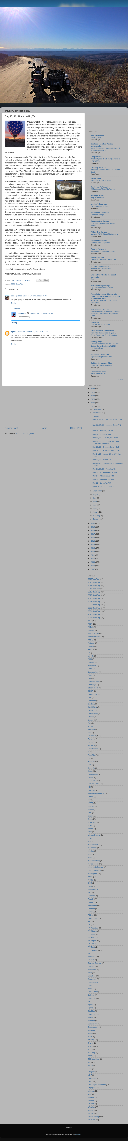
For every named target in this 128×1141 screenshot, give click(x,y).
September (97, 491)
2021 (93, 406)
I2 (88, 800)
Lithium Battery (94, 835)
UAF (90, 1069)
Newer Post (11, 428)
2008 (93, 566)
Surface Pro (92, 1024)
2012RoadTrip (93, 579)
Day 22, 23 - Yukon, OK (102, 460)
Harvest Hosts (93, 784)
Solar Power (93, 992)
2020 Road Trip (94, 598)
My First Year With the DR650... (103, 288)
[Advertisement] (43, 406)
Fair (89, 733)
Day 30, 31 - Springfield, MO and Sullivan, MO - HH (106, 442)
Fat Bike (91, 745)
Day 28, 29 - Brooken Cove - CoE (106, 447)
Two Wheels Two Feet (100, 309)
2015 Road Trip (94, 582)
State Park (92, 1014)
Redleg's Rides (97, 195)
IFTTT (90, 803)
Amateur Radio (94, 637)
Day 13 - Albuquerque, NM (103, 479)
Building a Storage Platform (101, 365)
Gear (90, 771)
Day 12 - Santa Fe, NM (102, 483)
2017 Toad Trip (94, 589)
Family (90, 739)
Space (90, 1005)
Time (93, 279)
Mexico (91, 851)
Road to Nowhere (98, 249)
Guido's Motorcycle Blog (101, 363)
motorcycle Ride (94, 870)
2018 (93, 531)
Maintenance (93, 845)
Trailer (90, 1043)
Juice (90, 826)
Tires (90, 1033)
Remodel (91, 896)
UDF (90, 1075)
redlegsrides (16, 296)
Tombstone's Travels (100, 187)
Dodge (90, 720)
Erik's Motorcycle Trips (100, 286)
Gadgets (91, 768)
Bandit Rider (96, 178)
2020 (93, 523)
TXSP (90, 1065)
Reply (13, 303)
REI (89, 893)
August (96, 494)
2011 (93, 555)
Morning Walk (96, 137)
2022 (93, 403)
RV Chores (92, 931)
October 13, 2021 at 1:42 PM (37, 332)
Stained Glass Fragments (100, 243)
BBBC (90, 649)
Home (44, 428)
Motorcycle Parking (95, 867)
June (95, 501)
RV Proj (91, 937)
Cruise (90, 710)
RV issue (91, 934)
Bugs (90, 675)
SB (89, 953)
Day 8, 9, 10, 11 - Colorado (103, 486)
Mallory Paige (96, 342)
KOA (90, 832)
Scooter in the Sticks (100, 266)
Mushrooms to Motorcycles (102, 331)
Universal (91, 1078)
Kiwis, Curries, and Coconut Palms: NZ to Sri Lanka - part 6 (105, 149)
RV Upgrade (93, 950)
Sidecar (91, 966)
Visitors (91, 1091)
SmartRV (91, 976)
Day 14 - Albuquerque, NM (103, 476)
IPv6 (90, 813)
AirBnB (91, 627)
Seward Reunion (94, 963)
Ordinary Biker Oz (98, 168)
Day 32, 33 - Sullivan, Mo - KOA (105, 438)
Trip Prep (91, 1053)
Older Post (76, 428)
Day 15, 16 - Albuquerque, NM (105, 472)
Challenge (92, 685)
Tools (90, 1037)
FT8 (89, 765)
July (95, 498)
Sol (89, 985)
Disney (90, 717)
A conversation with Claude (101, 180)
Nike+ (90, 877)
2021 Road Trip (17, 284)
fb (88, 752)
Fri (89, 758)
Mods (90, 857)
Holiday (91, 790)
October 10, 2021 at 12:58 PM (35, 296)
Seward (91, 960)
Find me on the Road (100, 213)
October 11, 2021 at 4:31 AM (41, 313)
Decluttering (93, 714)
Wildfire (91, 1110)
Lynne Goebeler (18, 332)
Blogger (91, 662)
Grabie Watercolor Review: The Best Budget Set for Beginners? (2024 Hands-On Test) (104, 346)
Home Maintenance (96, 793)
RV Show (91, 944)
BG (89, 653)
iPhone (91, 809)
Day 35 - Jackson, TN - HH (103, 431)
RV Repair (92, 941)
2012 (93, 552)
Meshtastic (92, 848)
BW (89, 678)
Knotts (90, 829)
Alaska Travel (93, 633)
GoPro (90, 778)
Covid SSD (92, 707)
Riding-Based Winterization (101, 268)
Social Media (93, 982)
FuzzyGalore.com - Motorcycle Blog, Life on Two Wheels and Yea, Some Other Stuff (105, 296)
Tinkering (91, 1030)
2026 (93, 389)
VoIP (90, 1094)
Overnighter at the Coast (100, 206)
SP (89, 1001)
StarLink (91, 1011)
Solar (90, 989)
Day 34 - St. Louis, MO (102, 434)
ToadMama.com (97, 258)
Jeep (90, 819)
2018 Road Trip (94, 592)
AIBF (90, 624)
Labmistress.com (98, 372)
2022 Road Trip (94, 605)
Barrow (91, 646)
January (96, 519)
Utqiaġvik (91, 1088)
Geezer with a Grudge (100, 221)
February (97, 516)
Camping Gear (94, 681)
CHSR (90, 691)
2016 (93, 537)
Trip (89, 1049)
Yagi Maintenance (97, 198)
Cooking (91, 704)
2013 (93, 548)
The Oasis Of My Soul (100, 355)
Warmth (91, 1101)
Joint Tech (92, 822)
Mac (89, 841)
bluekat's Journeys (99, 204)
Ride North (95, 322)
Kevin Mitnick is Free (99, 374)
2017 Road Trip (94, 585)
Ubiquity (91, 1072)
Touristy (91, 1040)
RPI (89, 921)
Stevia (90, 1017)
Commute (92, 701)
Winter (90, 1113)
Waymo (91, 1104)
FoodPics (91, 755)
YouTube (91, 1120)
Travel (90, 1046)
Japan (90, 816)
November (97, 413)
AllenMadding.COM (99, 241)
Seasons (91, 957)
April (95, 508)
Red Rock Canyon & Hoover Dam (103, 260)
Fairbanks (92, 736)
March (95, 512)
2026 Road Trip (94, 618)
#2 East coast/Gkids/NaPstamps (103, 189)
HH (89, 787)
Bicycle (91, 656)
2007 (93, 569)
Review (91, 912)
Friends (91, 761)
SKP (90, 973)
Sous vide (92, 998)
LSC (89, 838)
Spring (90, 1008)
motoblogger (93, 864)
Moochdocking (94, 861)
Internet (91, 806)
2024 (93, 396)
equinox (91, 726)
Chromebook (93, 688)
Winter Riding (93, 1117)
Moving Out (92, 873)
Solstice (91, 995)
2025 (93, 392)
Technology (92, 1027)
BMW (90, 669)
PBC (90, 886)
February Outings (97, 215)
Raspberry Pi (93, 889)
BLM (90, 659)
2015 (93, 541)
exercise (91, 729)
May (95, 505)
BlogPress (92, 666)
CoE (89, 697)
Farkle (90, 742)
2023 (93, 399)
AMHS (90, 640)
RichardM (22, 313)
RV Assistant (93, 928)
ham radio (92, 781)
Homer (90, 797)
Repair (90, 899)
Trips (90, 1056)
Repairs (91, 902)
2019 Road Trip (94, 595)
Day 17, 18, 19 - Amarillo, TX (104, 469)
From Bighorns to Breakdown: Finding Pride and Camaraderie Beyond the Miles (105, 313)
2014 (93, 545)
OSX (90, 883)
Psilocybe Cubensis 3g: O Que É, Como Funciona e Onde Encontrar (104, 334)
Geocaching (93, 774)
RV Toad (91, 947)
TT (89, 1062)
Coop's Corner (97, 157)
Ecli (89, 723)
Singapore (92, 969)
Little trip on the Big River (100, 324)
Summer (91, 1021)
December (97, 409)
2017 (93, 534)
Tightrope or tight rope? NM (101, 357)
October (96, 416)
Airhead (91, 630)
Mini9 (90, 854)
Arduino (91, 643)
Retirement (92, 905)
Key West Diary (97, 135)
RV (89, 925)
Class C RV (92, 694)
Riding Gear (93, 918)
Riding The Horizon (99, 232)
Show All (120, 379)
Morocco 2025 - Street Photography (104, 234)
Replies (17, 308)
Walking (91, 1097)
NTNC (90, 880)
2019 (93, 527)
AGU (90, 621)
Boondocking (93, 672)
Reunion (91, 909)
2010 (93, 559)
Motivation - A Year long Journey (103, 251)
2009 (93, 562)
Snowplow (92, 979)
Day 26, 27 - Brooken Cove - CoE (106, 450)
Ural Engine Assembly (97, 1085)
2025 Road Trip (94, 614)
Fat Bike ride (93, 749)
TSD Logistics (93, 1059)
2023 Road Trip (94, 608)
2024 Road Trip (94, 611)
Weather (91, 1107)
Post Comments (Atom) (25, 434)
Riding (90, 915)
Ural (89, 1081)
